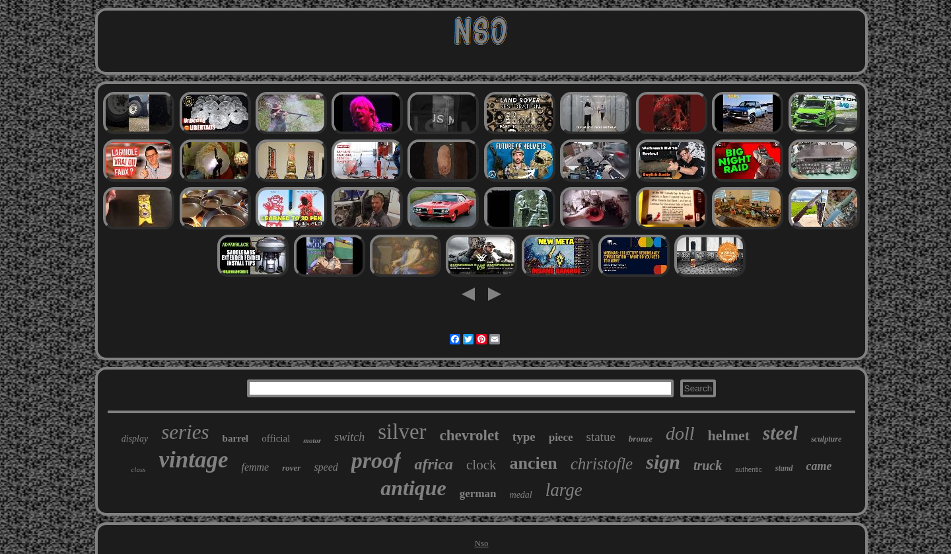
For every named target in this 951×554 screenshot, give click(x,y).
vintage (193, 460)
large (564, 490)
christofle (602, 464)
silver (402, 432)
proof (376, 460)
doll (680, 433)
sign (663, 462)
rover (291, 468)
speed (325, 467)
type (524, 437)
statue (601, 437)
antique (413, 488)
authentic (748, 469)
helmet (729, 435)
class (138, 469)
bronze (640, 439)
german (478, 493)
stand (784, 468)
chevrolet (469, 435)
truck (707, 465)
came (819, 466)
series (185, 432)
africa (433, 464)
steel (780, 433)
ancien (533, 463)
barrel (236, 438)
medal (521, 495)
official (276, 438)
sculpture (826, 439)
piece (561, 437)
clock (481, 465)
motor (312, 440)
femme (255, 467)
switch (349, 437)
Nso (482, 543)
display (135, 439)
